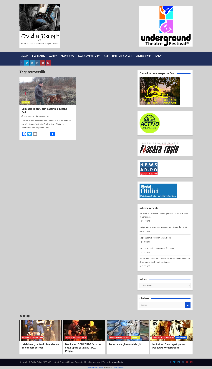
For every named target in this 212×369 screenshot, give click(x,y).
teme (157, 56)
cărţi (52, 56)
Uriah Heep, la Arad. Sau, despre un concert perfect (40, 346)
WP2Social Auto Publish (96, 367)
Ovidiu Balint (42, 116)
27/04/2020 (27, 116)
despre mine (38, 56)
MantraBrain (117, 362)
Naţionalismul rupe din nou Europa (155, 238)
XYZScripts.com (118, 367)
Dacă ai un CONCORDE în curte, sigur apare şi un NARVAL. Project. (83, 348)
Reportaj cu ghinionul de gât (125, 344)
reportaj (25, 102)
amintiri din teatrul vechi (32, 337)
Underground (143, 56)
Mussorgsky (67, 56)
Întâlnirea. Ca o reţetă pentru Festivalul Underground (169, 346)
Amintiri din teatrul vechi (118, 56)
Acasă (24, 56)
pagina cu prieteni (88, 56)
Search (188, 305)
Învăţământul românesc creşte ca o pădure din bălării (163, 227)
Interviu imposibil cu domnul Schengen (157, 248)
